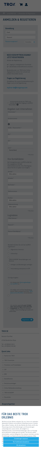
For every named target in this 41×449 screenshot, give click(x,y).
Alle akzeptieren (21, 445)
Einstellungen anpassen (21, 438)
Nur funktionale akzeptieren (21, 442)
